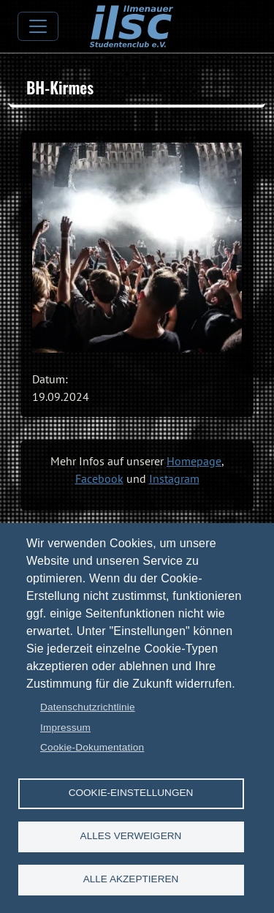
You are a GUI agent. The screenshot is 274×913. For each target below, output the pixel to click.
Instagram (174, 478)
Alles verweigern (131, 835)
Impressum (65, 727)
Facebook (99, 478)
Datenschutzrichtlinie (87, 707)
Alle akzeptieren (131, 878)
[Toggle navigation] (38, 26)
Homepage (194, 461)
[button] (137, 248)
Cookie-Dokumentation (92, 747)
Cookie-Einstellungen (131, 792)
